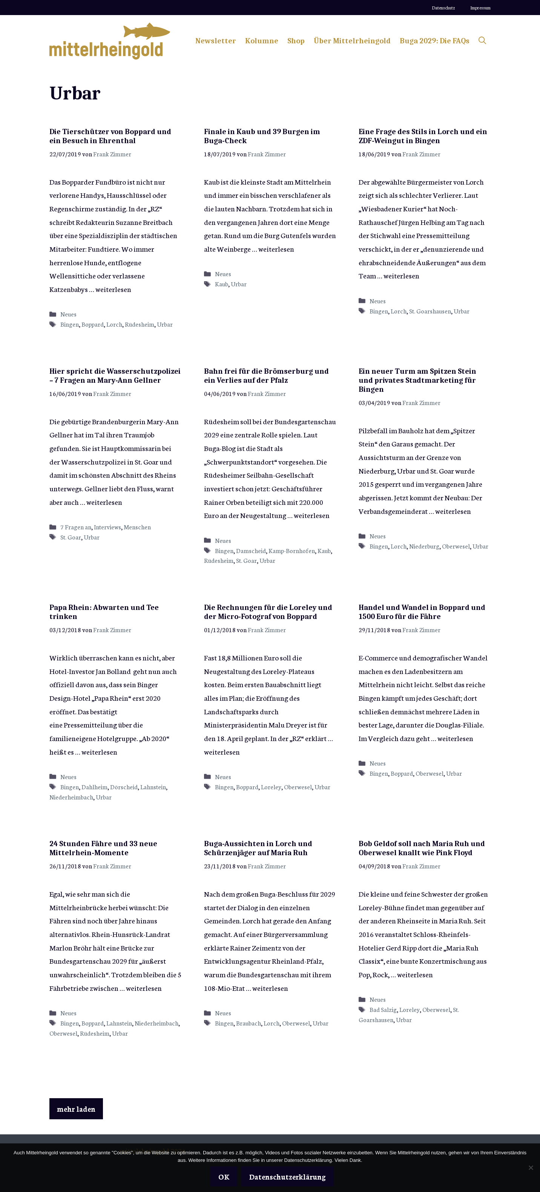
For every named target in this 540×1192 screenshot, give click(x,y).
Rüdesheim (139, 324)
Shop (296, 41)
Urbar (165, 324)
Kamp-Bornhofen (291, 550)
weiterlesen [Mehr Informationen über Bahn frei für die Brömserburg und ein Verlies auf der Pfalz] (312, 515)
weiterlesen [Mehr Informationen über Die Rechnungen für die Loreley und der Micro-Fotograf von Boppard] (222, 751)
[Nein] (530, 1167)
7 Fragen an (75, 527)
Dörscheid (124, 786)
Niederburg (424, 546)
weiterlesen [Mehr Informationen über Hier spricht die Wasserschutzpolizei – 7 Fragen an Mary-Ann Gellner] (104, 502)
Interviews (107, 527)
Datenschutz (443, 8)
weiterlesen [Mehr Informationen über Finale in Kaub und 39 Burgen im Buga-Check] (276, 248)
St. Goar (70, 537)
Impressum (480, 8)
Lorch (114, 324)
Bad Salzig (383, 1009)
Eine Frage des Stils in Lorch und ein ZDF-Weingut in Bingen (423, 136)
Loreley (271, 786)
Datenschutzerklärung (287, 1176)
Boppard (92, 324)
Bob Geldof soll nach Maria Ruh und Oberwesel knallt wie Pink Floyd (422, 848)
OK (224, 1176)
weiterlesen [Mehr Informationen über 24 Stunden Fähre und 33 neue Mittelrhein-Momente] (144, 988)
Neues (68, 314)
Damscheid (251, 550)
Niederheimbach (71, 797)
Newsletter (215, 41)
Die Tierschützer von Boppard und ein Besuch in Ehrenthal (110, 136)
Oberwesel (456, 546)
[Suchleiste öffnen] (482, 41)
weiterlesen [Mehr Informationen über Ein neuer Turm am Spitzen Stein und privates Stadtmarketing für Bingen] (453, 511)
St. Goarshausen (430, 311)
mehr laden (76, 1108)
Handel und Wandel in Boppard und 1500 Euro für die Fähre (422, 612)
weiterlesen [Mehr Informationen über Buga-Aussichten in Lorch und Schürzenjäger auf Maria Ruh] (270, 988)
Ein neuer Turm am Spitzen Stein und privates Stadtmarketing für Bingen (417, 380)
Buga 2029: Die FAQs (434, 41)
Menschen (137, 527)
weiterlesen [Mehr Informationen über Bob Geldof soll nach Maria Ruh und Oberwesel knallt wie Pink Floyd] (415, 974)
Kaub (221, 284)
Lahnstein (153, 786)
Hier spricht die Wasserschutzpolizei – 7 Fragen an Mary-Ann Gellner (115, 376)
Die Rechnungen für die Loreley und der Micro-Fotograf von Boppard (268, 612)
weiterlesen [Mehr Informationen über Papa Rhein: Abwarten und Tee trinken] (99, 751)
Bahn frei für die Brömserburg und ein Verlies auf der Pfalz (266, 376)
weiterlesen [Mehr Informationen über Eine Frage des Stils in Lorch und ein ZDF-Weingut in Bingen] (401, 275)
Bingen (69, 324)
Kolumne (261, 41)
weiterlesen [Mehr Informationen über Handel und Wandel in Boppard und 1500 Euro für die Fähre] (455, 738)
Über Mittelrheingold (352, 41)
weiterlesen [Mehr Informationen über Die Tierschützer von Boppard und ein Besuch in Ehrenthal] (113, 289)
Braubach (248, 1023)
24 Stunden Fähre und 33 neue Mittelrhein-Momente (103, 848)
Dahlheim (94, 786)
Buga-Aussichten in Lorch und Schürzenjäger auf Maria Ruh (258, 848)
